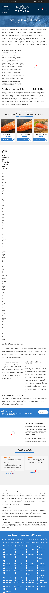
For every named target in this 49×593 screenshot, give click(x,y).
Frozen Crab (41, 374)
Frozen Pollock (42, 392)
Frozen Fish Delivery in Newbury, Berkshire (11, 500)
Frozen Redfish (42, 395)
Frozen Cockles (9, 374)
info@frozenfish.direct (31, 210)
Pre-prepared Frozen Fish (8, 414)
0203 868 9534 (18, 179)
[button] (24, 567)
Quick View (14, 120)
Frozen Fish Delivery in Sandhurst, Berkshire (12, 505)
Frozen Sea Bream (9, 402)
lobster (26, 346)
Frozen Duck (41, 376)
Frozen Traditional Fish (43, 405)
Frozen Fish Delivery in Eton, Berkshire (10, 494)
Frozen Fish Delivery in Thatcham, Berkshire (12, 510)
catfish (44, 325)
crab (3, 346)
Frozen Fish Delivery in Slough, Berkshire (11, 507)
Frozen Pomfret (9, 395)
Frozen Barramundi (20, 372)
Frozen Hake (41, 383)
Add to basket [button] (6, 139)
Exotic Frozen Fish (9, 368)
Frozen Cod (19, 374)
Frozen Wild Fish (20, 411)
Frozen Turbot (31, 409)
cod (40, 38)
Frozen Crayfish (9, 376)
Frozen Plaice (30, 392)
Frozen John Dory (9, 388)
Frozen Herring (20, 385)
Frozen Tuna (19, 409)
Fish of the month (31, 368)
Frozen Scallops (20, 400)
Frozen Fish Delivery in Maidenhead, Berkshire (12, 498)
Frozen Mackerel (42, 388)
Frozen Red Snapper (30, 395)
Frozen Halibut (8, 385)
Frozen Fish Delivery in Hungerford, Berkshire (12, 496)
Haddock (43, 262)
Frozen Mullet (19, 390)
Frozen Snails (42, 402)
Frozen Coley (30, 374)
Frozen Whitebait (9, 411)
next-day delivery (17, 433)
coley (18, 68)
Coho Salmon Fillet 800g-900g (24, 134)
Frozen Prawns (20, 395)
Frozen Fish (18, 40)
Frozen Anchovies (9, 372)
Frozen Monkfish (9, 390)
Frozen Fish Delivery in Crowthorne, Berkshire (12, 491)
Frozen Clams (42, 372)
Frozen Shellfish (20, 402)
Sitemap (3, 586)
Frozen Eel (8, 379)
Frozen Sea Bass (42, 400)
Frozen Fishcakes (9, 383)
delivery (14, 60)
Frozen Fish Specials (41, 379)
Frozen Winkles (31, 411)
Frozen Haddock (31, 383)
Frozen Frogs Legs (20, 383)
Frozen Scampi (31, 400)
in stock (30, 222)
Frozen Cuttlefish (20, 376)
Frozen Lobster (31, 388)
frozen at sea (41, 251)
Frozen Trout (8, 409)
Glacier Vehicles (15, 534)
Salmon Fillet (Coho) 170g (41, 134)
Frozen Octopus (42, 390)
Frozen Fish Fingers (20, 379)
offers (25, 97)
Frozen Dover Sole (31, 376)
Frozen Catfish (31, 372)
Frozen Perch (19, 392)
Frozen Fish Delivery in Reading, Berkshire (11, 503)
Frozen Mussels (31, 390)
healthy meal (4, 155)
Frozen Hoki (30, 385)
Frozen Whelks (42, 409)
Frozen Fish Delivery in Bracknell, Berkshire (11, 489)
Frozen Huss (41, 385)
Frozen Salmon (42, 397)
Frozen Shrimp (31, 402)
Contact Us (43, 234)
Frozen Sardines (9, 400)
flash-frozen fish (30, 44)
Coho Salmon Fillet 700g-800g (8, 134)
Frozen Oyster (8, 392)
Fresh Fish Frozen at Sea (42, 368)
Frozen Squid (8, 405)
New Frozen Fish (42, 411)
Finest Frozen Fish (20, 368)
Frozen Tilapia (31, 405)
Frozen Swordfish (20, 405)
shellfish (26, 317)
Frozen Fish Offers (31, 379)
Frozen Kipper (19, 388)
